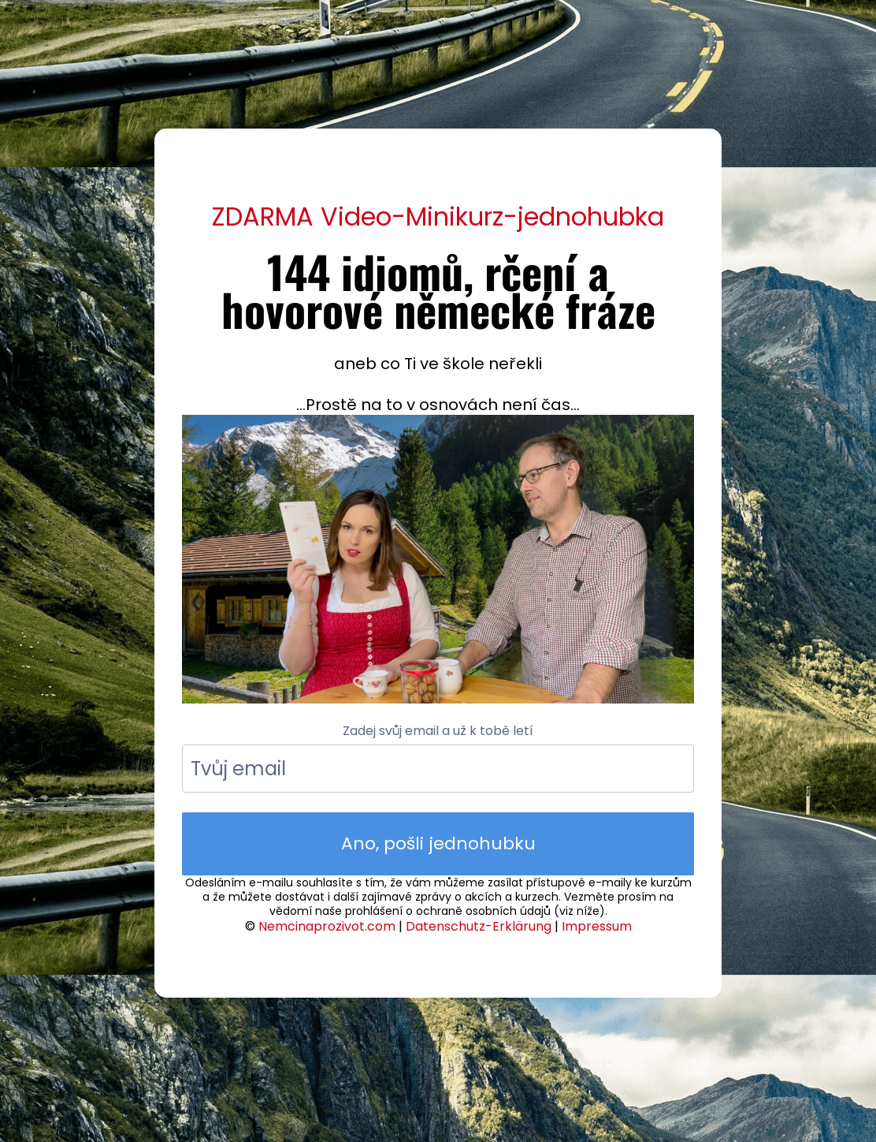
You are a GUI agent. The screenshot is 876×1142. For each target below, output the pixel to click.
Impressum (597, 926)
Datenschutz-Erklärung (478, 926)
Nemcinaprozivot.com (326, 926)
